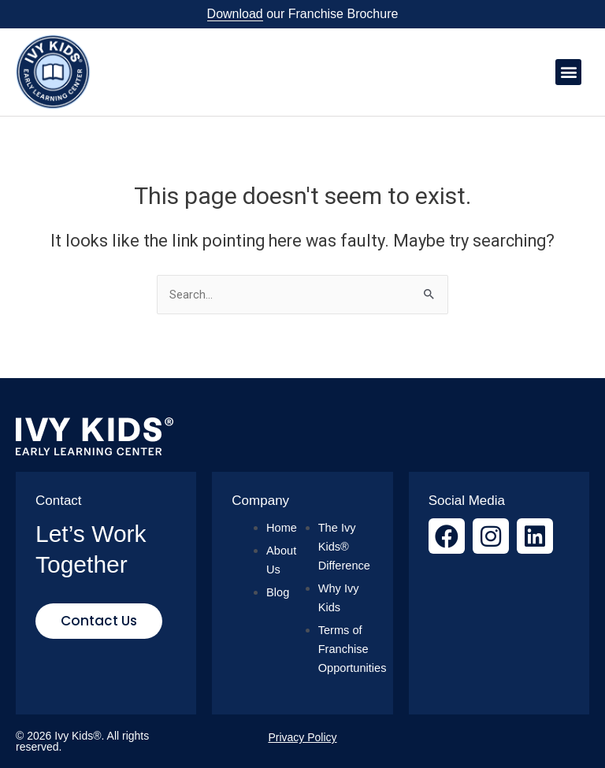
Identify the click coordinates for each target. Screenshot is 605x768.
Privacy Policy (302, 737)
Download (235, 13)
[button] (568, 72)
